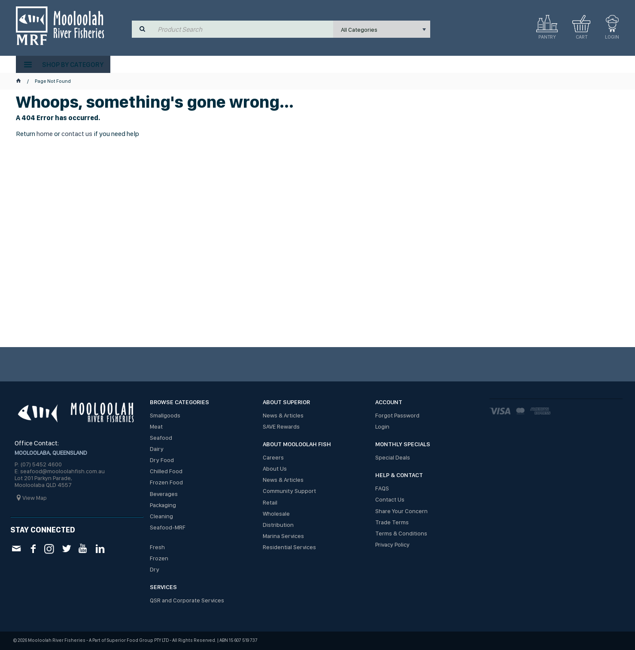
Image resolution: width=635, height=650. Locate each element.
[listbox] (381, 29)
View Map (34, 497)
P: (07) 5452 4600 (38, 464)
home (44, 134)
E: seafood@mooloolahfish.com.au (60, 471)
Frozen (159, 558)
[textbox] (243, 29)
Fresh (157, 547)
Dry (154, 569)
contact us (76, 134)
